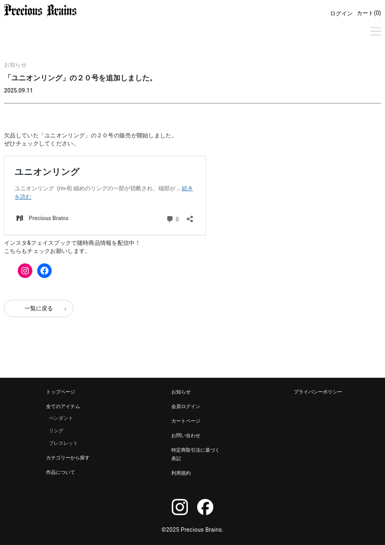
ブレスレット (63, 443)
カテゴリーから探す (68, 458)
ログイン (341, 13)
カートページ (185, 421)
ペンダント (61, 418)
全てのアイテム (63, 406)
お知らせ (15, 64)
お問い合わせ (185, 435)
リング (56, 430)
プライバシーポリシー (318, 392)
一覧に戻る (39, 308)
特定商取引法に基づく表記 (195, 454)
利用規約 (181, 473)
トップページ (60, 392)
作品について (60, 472)
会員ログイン (185, 406)
